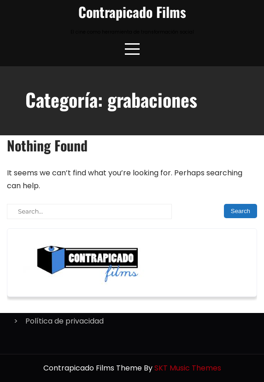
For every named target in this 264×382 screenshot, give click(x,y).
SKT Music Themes (187, 368)
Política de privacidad (64, 321)
